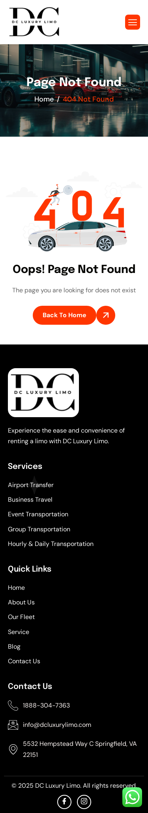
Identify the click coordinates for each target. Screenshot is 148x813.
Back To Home (64, 315)
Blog (14, 646)
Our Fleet (21, 617)
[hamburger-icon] (132, 22)
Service (18, 632)
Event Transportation (38, 514)
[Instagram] (84, 802)
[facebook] (64, 802)
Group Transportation (39, 529)
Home (16, 587)
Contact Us (24, 661)
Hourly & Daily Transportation (51, 544)
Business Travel (30, 499)
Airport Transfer (31, 485)
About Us (21, 602)
